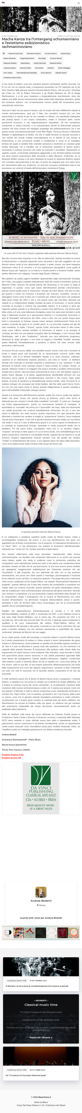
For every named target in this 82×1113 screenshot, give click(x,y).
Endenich (51, 68)
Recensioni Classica (34, 53)
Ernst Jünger (8, 73)
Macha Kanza (65, 53)
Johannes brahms (10, 68)
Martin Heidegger (64, 68)
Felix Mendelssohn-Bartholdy (27, 73)
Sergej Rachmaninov (27, 58)
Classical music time (15, 53)
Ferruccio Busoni (56, 58)
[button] (78, 3)
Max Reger (42, 58)
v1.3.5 (33, 1105)
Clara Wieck (39, 68)
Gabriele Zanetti (61, 73)
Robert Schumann (10, 58)
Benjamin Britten (55, 63)
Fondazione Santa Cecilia (12, 78)
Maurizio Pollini (25, 68)
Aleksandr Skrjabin (10, 63)
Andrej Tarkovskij (40, 63)
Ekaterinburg (25, 63)
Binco (45, 1102)
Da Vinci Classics (51, 53)
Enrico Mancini (46, 73)
